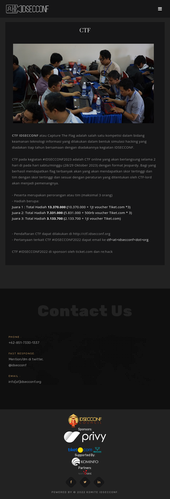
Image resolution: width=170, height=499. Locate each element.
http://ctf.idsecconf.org (91, 233)
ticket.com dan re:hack (94, 251)
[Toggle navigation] (160, 9)
